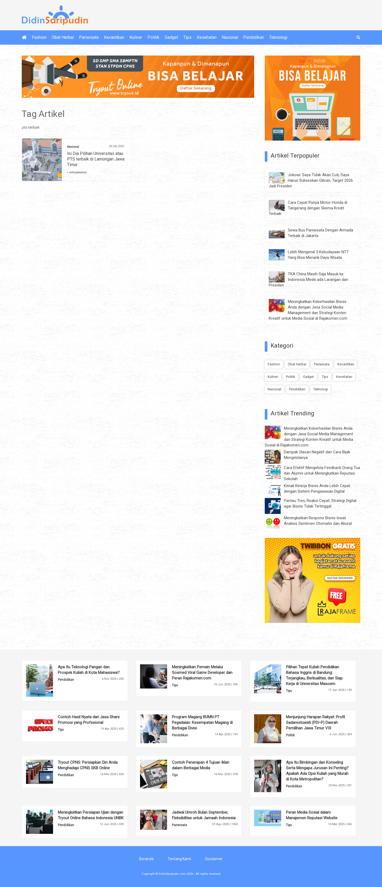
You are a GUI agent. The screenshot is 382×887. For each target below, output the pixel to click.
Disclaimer (214, 859)
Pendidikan (253, 37)
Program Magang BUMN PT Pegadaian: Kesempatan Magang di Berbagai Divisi (202, 722)
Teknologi (278, 37)
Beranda (146, 859)
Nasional (230, 37)
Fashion (39, 37)
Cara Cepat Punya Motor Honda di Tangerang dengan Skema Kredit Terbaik (308, 208)
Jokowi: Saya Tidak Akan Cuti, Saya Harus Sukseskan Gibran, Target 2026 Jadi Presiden (311, 180)
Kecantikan (114, 37)
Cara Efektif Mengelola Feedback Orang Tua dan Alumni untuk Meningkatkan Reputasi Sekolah (322, 473)
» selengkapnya (76, 172)
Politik (153, 37)
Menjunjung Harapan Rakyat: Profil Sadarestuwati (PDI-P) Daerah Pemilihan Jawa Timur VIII (315, 722)
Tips (187, 37)
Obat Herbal (63, 37)
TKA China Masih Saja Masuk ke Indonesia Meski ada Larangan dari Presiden (308, 280)
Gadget (171, 37)
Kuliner (135, 37)
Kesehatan (206, 37)
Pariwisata (89, 37)
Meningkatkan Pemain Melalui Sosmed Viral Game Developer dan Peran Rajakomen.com (202, 673)
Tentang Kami (179, 859)
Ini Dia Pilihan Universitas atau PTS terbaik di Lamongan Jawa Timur (95, 159)
